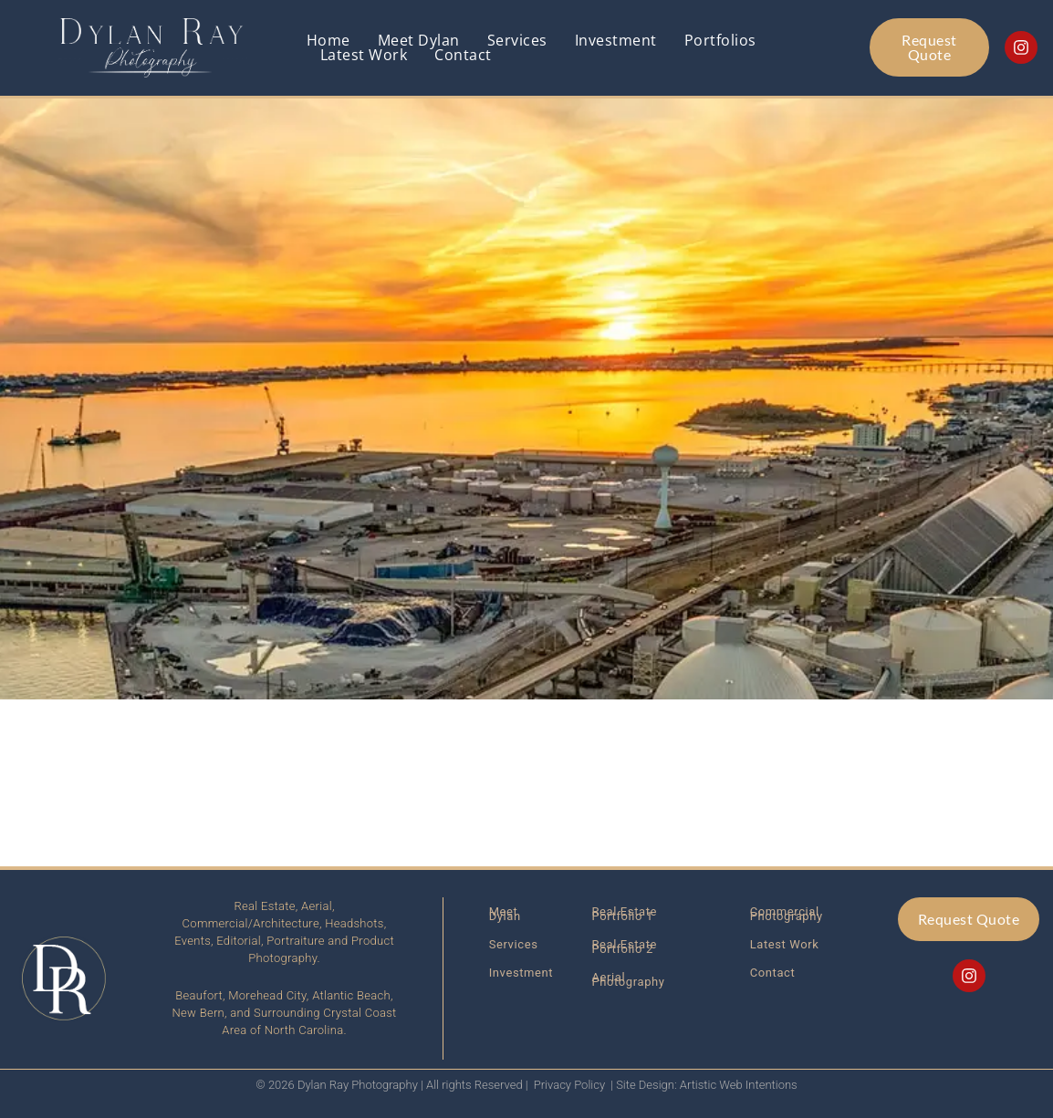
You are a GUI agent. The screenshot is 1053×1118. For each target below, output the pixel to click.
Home (328, 40)
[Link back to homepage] (153, 48)
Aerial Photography (628, 979)
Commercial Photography (786, 914)
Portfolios (720, 40)
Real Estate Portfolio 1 (625, 914)
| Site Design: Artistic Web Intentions (704, 1085)
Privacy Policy (569, 1085)
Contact (463, 54)
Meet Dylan (419, 40)
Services (517, 40)
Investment (616, 40)
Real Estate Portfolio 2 (625, 946)
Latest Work (364, 54)
